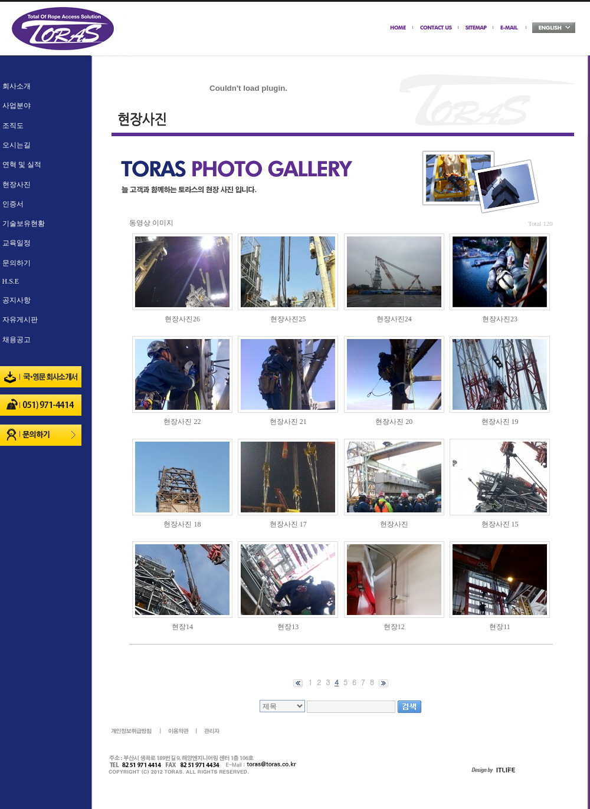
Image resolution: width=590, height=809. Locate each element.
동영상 (139, 223)
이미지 (162, 223)
